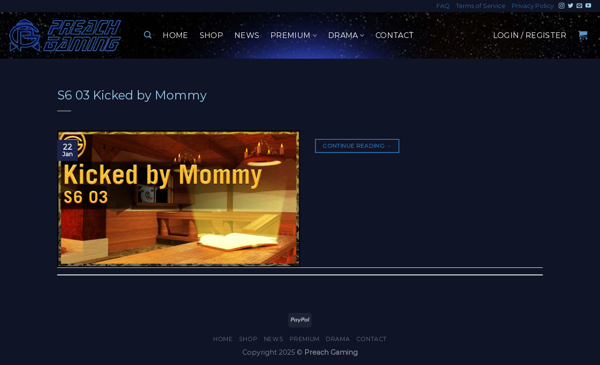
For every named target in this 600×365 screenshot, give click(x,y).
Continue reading (357, 145)
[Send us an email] (579, 6)
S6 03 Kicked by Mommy (132, 95)
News (246, 35)
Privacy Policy (533, 5)
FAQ (443, 5)
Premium (293, 35)
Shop (211, 35)
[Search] (147, 34)
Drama (346, 35)
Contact (394, 35)
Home (175, 35)
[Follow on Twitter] (570, 6)
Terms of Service (480, 5)
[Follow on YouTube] (588, 6)
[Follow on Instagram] (561, 6)
